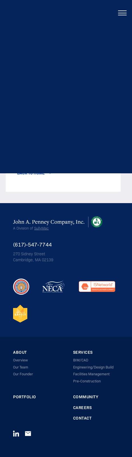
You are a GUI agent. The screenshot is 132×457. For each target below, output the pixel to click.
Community (85, 396)
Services (83, 352)
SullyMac (41, 228)
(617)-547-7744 (32, 244)
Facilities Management (91, 374)
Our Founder (23, 374)
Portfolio (24, 396)
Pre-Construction (87, 381)
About (20, 352)
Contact (82, 418)
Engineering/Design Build (93, 367)
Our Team (20, 367)
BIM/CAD (80, 360)
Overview (20, 360)
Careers (82, 407)
